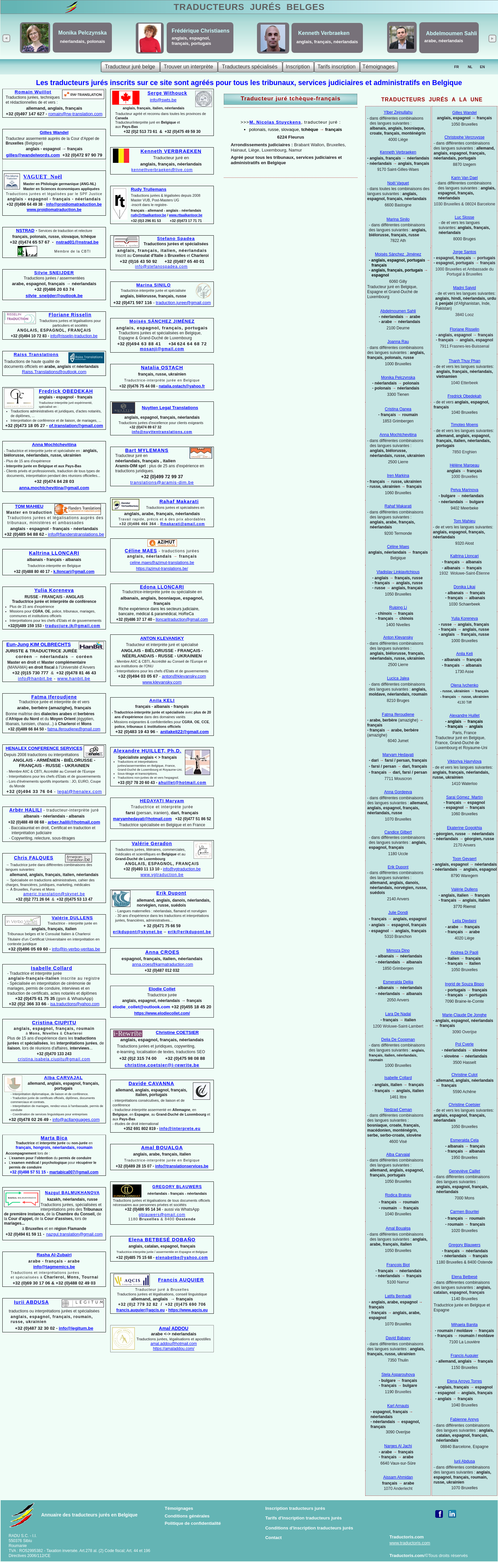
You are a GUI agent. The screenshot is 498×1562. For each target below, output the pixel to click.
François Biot (398, 1265)
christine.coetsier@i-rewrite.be (161, 1064)
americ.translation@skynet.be (54, 894)
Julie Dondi (398, 912)
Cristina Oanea (398, 409)
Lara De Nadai (398, 1014)
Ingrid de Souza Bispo (464, 984)
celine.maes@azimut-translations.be (162, 562)
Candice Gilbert (398, 832)
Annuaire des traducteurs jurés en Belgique (89, 1514)
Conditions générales (187, 1515)
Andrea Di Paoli (464, 952)
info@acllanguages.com (76, 1119)
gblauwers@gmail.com (162, 1214)
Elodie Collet (162, 988)
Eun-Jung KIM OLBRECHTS (38, 644)
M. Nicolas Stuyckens (275, 122)
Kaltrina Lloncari (464, 556)
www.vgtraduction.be (162, 874)
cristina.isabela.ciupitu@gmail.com (54, 1059)
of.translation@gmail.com (76, 425)
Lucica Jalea (398, 678)
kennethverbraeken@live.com (162, 169)
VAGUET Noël (42, 176)
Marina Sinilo (397, 219)
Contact (273, 1537)
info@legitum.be (76, 1328)
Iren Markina (398, 475)
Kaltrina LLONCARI (54, 553)
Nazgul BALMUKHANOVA (72, 1192)
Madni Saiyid (464, 287)
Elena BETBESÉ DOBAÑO (162, 1239)
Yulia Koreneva (464, 618)
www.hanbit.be (73, 678)
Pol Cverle (464, 1044)
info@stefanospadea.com (161, 266)
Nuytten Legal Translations (170, 407)
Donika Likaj (464, 587)
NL (470, 67)
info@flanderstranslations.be (76, 534)
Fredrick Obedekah (464, 396)
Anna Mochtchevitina (397, 434)
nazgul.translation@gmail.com (74, 1234)
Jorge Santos (464, 252)
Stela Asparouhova (398, 1374)
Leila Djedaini (464, 921)
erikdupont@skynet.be (137, 932)
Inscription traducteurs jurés (295, 1508)
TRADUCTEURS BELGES (249, 7)
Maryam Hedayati (398, 754)
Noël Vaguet (398, 183)
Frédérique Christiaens (200, 31)
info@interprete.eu (180, 1128)
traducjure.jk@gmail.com (72, 625)
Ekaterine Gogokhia (464, 828)
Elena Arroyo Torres (464, 1381)
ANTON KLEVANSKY (162, 638)
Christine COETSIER (177, 1032)
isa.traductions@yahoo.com (74, 1004)
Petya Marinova (464, 490)
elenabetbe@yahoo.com (182, 1257)
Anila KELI (162, 700)
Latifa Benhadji (398, 1296)
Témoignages (179, 1508)
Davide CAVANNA (151, 1083)
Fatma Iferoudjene (398, 714)
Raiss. (54, 371)
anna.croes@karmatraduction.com (162, 964)
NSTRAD (25, 230)
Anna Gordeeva (398, 792)
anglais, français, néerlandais (327, 41)
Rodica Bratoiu (398, 1195)
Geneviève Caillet (464, 1171)
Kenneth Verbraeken (398, 152)
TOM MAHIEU (29, 506)
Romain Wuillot (33, 91)
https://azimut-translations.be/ (162, 568)
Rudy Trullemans (148, 189)
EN (482, 67)
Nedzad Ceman (398, 1109)
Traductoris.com (406, 1536)
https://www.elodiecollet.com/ (162, 1013)
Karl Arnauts (398, 1405)
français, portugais (191, 43)
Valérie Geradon (152, 843)
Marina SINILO (153, 284)
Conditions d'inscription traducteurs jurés (309, 1527)
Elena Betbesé (464, 1277)
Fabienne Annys (464, 1419)
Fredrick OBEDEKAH (66, 391)
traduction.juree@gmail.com (183, 302)
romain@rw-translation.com (75, 113)
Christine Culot (465, 1074)
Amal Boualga (398, 1228)
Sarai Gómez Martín (464, 797)
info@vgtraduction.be (182, 869)
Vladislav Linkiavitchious (397, 572)
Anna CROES (162, 952)
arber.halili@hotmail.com (74, 822)
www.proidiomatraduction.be (54, 209)
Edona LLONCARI (162, 587)
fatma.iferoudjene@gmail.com (74, 729)
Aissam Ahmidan (398, 1477)
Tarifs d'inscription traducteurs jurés (303, 1517)
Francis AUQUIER (181, 1280)
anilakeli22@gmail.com (184, 731)
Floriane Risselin (464, 329)
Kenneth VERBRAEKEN (171, 151)
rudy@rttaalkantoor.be (148, 215)
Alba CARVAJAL (63, 1077)
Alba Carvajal (398, 1154)
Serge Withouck (167, 93)
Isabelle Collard (398, 1077)
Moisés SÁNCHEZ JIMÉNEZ (162, 321)
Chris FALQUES (33, 857)
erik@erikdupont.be (189, 932)
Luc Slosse (464, 217)
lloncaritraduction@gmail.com (182, 619)
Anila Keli (464, 653)
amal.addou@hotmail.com (173, 1343)
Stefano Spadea (176, 238)
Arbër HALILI (25, 810)
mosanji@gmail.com (162, 349)
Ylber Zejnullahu (398, 112)
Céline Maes (398, 546)
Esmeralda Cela (464, 1140)
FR (456, 67)
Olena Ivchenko (464, 685)
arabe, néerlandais (443, 40)
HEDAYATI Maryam (162, 800)
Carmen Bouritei (464, 1211)
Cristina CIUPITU (54, 1022)
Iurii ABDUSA (31, 1302)
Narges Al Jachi (398, 1446)
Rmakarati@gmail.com (182, 524)
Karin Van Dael (464, 177)
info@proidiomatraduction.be (74, 204)
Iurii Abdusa (464, 1461)
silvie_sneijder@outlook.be (54, 295)
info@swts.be (163, 99)
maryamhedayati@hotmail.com (142, 819)
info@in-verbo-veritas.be (76, 949)
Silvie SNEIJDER (54, 272)
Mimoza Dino (398, 950)
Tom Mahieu (464, 521)
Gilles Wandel (464, 112)
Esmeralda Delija (398, 982)
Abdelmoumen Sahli (398, 311)
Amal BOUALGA (162, 1147)
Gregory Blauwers (464, 1245)
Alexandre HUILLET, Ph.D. (147, 750)
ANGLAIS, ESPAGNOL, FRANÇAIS (54, 330)
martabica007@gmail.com (74, 1172)
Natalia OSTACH (162, 367)
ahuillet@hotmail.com (182, 782)
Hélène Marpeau (464, 465)
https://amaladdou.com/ (174, 1348)
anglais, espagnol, (191, 38)
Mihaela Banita (464, 1324)
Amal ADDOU (174, 1328)
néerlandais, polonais (82, 41)
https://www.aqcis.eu (188, 1310)
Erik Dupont (398, 867)
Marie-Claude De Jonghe (464, 1015)
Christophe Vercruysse (465, 137)
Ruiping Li (398, 607)
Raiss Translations (36, 354)
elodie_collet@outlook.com (141, 1006)
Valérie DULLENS (72, 917)
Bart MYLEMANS (147, 450)
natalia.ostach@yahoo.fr (182, 386)
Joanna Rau (398, 341)
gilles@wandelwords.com (33, 155)
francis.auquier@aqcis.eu (140, 1310)
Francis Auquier (464, 1355)
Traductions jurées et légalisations (70, 323)
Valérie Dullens (464, 889)
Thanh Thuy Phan (464, 361)
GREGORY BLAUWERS (177, 1186)
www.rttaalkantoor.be (186, 215)
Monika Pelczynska (398, 377)
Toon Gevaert (464, 858)
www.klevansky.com (162, 682)
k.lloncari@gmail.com (74, 571)
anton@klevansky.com (184, 676)
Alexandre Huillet (465, 715)
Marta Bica (54, 1138)
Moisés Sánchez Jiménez (398, 254)
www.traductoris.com (409, 1542)
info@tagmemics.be (54, 1266)
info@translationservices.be (181, 1166)
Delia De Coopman (398, 1039)
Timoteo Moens (464, 424)
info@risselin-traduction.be (73, 336)
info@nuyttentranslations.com (162, 432)
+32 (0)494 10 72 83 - (30, 336)
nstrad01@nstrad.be (77, 242)
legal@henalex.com (79, 791)
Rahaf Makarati (397, 506)
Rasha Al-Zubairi (54, 1254)
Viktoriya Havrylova (464, 761)
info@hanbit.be (35, 678)
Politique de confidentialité (193, 1523)
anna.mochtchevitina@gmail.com (54, 487)
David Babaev (398, 1338)
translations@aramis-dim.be (162, 482)
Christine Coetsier (464, 1104)
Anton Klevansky (398, 637)
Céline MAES (141, 550)
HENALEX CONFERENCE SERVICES (44, 748)
